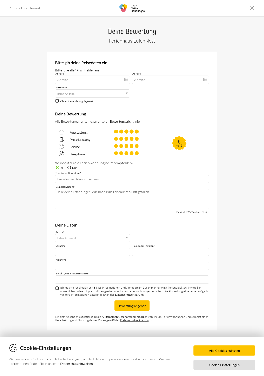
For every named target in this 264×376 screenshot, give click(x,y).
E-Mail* (71, 273)
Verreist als (61, 87)
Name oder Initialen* (143, 245)
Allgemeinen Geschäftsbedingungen (124, 316)
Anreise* (60, 73)
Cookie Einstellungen (224, 365)
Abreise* (136, 73)
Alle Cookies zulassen (224, 350)
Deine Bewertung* (65, 186)
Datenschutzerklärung (129, 294)
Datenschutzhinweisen (76, 363)
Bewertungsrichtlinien (125, 121)
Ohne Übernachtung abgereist (76, 101)
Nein (74, 167)
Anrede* (59, 232)
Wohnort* (61, 259)
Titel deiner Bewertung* (68, 172)
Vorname (60, 245)
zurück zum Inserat (26, 8)
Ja (62, 167)
